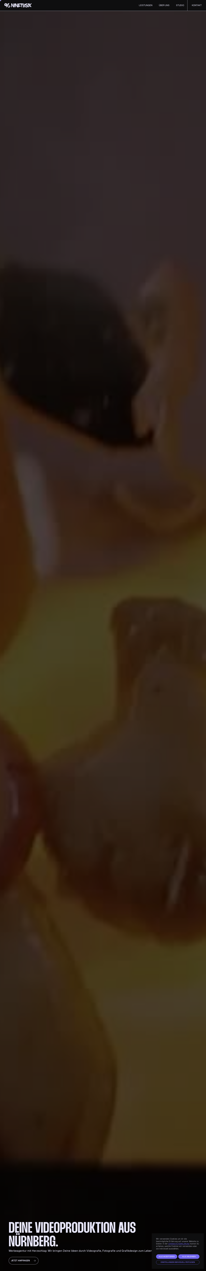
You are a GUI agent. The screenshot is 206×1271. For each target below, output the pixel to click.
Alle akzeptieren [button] (167, 1256)
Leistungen (145, 5)
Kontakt (197, 5)
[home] (10, 5)
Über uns (164, 5)
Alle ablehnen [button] (189, 1256)
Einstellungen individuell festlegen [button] (178, 1262)
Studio (180, 5)
